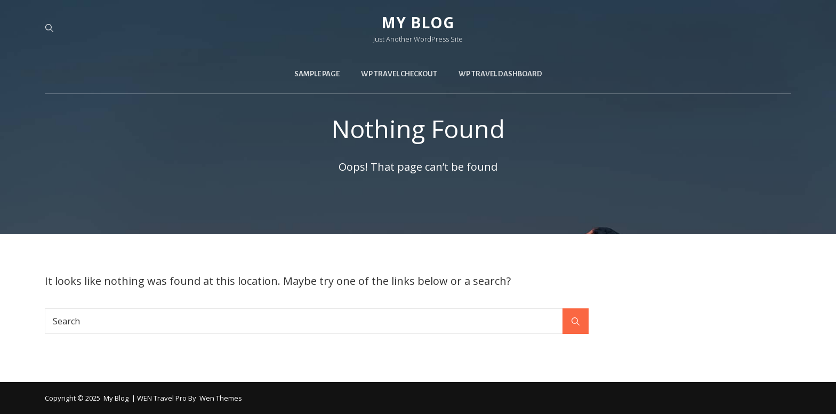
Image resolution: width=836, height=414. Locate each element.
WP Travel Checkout (399, 74)
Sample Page (317, 74)
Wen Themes (220, 398)
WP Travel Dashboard (500, 74)
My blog (418, 22)
